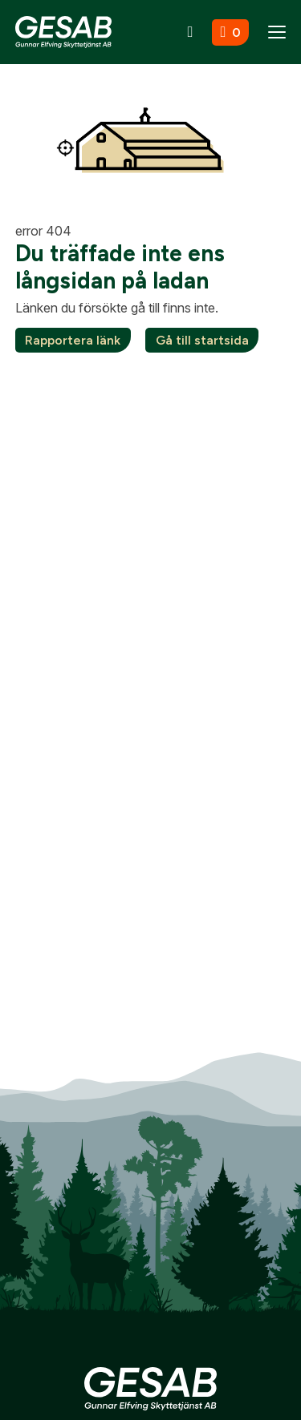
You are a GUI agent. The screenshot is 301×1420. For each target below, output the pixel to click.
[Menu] (277, 32)
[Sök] (190, 32)
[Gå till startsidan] (63, 31)
